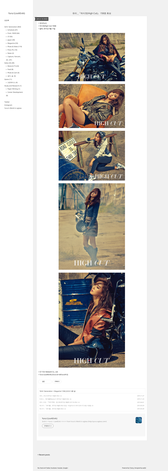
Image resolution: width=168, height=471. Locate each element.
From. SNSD (13, 33)
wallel (144, 468)
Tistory (132, 468)
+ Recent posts (44, 454)
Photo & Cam (13, 73)
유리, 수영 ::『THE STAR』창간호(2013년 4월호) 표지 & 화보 (58, 402)
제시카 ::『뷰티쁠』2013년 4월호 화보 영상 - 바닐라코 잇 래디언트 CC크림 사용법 (65, 406)
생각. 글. (11, 76)
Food (10, 69)
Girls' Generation (12, 27)
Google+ (65, 468)
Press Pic (12, 50)
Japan (11, 40)
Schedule (12, 30)
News (10, 53)
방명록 (6, 20)
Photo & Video (14, 46)
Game (8, 79)
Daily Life (9, 63)
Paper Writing (13, 89)
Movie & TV (13, 66)
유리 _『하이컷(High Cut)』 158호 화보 (91, 13)
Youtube (59, 468)
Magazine (12, 43)
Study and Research (12, 86)
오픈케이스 (12, 82)
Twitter (7, 102)
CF (9, 36)
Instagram (8, 105)
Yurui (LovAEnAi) (16, 13)
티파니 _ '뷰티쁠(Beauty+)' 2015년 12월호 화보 (54, 399)
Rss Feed (40, 468)
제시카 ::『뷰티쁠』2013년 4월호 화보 (51, 409)
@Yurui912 (63, 374)
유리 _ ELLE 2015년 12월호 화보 (49, 396)
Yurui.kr (56, 374)
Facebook (54, 468)
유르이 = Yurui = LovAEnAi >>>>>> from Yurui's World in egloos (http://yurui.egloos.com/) (74, 421)
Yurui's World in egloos (13, 108)
